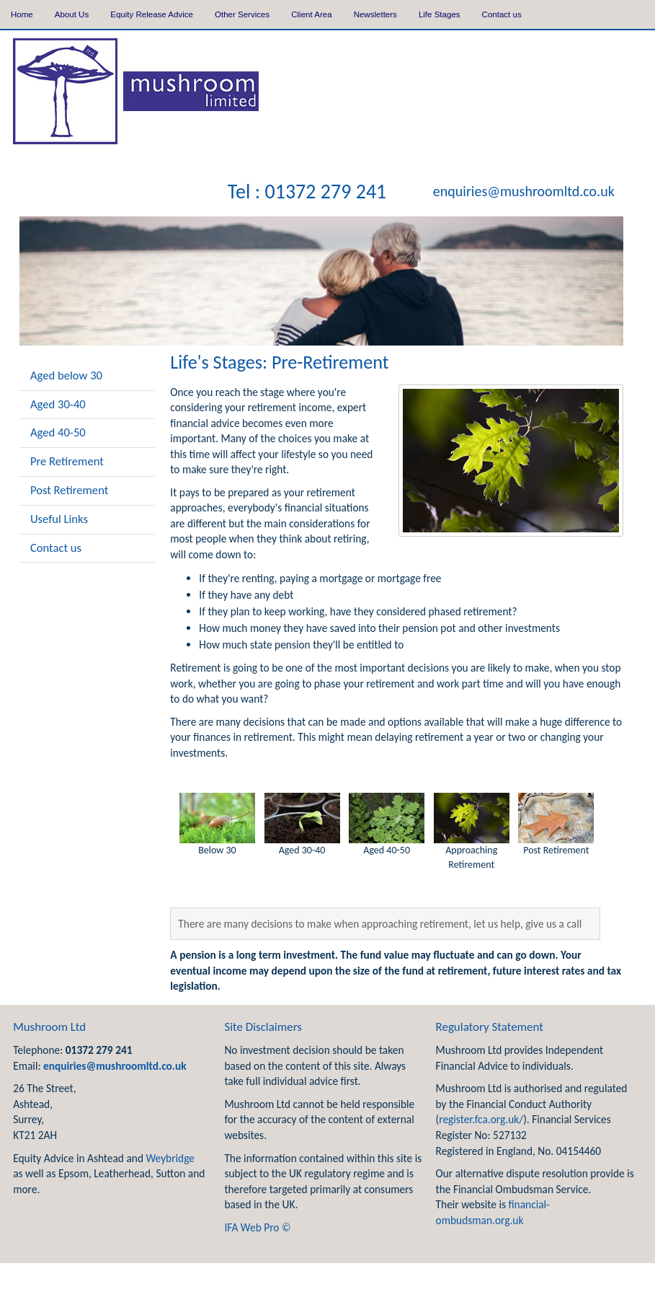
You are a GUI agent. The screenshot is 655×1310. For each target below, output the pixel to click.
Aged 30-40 (58, 404)
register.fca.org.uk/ (481, 1119)
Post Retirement (69, 490)
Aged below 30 (66, 375)
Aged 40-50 (58, 432)
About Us (72, 14)
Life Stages (439, 14)
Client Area (311, 14)
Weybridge (170, 1158)
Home (22, 14)
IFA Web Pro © (257, 1227)
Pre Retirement (67, 461)
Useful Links (59, 518)
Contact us (502, 14)
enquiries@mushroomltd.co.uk (524, 191)
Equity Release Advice (151, 14)
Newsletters (375, 14)
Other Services (242, 14)
